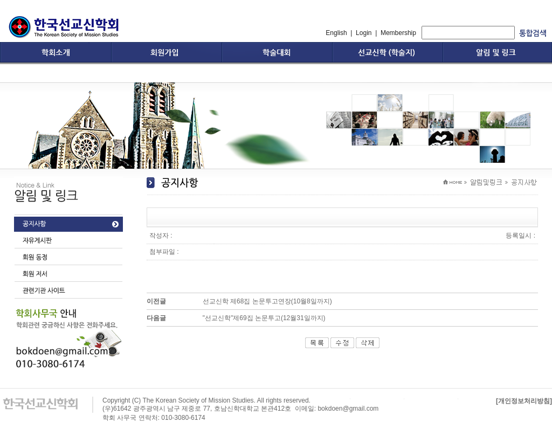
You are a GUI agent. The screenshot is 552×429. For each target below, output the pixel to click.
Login (363, 33)
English (336, 33)
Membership (398, 33)
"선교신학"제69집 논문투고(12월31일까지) (264, 318)
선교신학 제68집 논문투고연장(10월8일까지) (267, 301)
